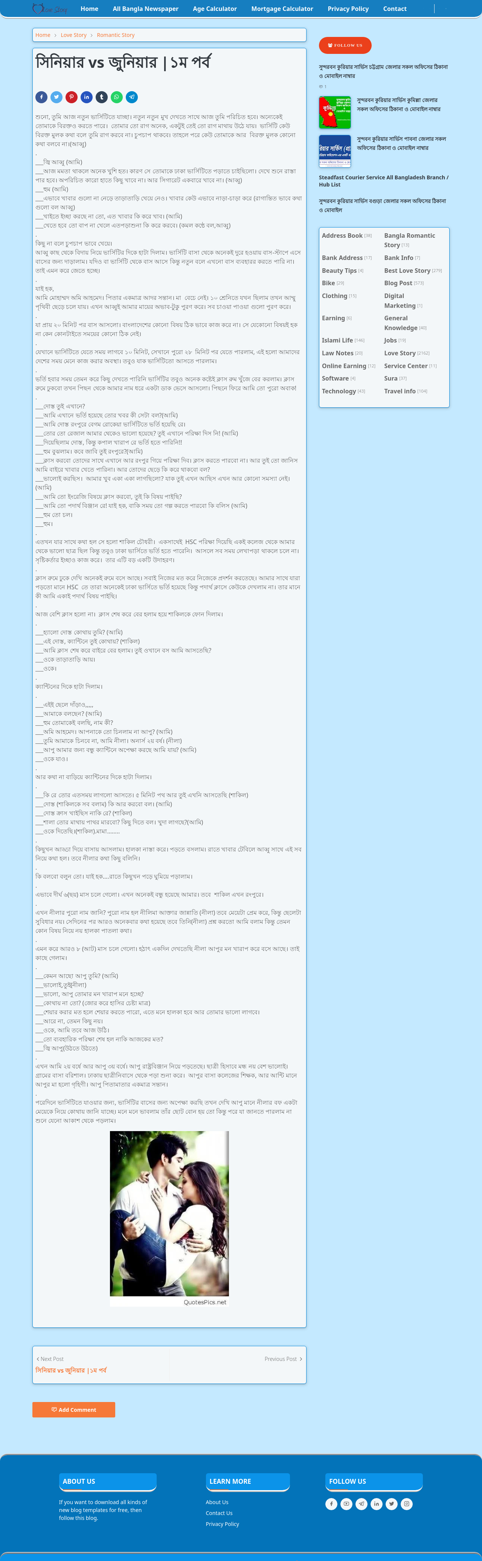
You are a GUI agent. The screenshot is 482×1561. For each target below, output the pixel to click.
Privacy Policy (222, 1523)
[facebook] (417, 8)
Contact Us (219, 1513)
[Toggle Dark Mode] (439, 8)
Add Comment (73, 1409)
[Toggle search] (446, 8)
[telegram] (361, 1504)
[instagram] (423, 8)
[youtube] (430, 8)
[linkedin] (377, 1504)
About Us (217, 1502)
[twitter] (392, 1504)
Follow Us (345, 45)
